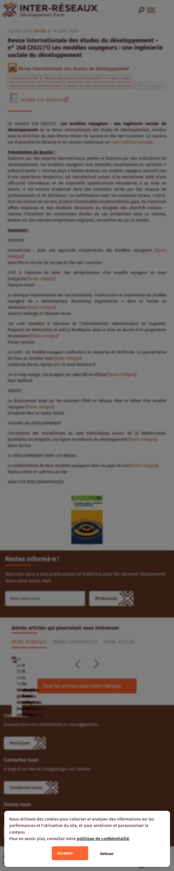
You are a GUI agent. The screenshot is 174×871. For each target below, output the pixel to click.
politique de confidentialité (103, 838)
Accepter (65, 853)
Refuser (107, 853)
